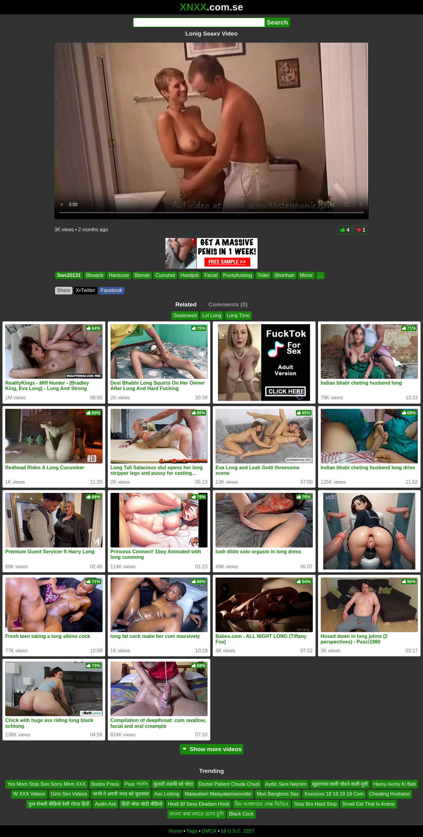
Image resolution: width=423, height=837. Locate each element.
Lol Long (211, 315)
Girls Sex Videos (69, 794)
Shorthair (284, 275)
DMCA (209, 831)
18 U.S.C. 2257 (237, 831)
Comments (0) (228, 304)
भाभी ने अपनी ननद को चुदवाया (121, 794)
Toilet (263, 275)
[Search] (199, 22)
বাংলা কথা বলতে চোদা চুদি (196, 813)
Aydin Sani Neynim (286, 784)
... (320, 275)
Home (175, 831)
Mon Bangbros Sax (278, 794)
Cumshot (165, 275)
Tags (192, 831)
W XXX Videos (29, 794)
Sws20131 (69, 275)
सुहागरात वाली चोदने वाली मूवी (340, 784)
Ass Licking (166, 794)
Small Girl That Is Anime (368, 803)
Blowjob (94, 275)
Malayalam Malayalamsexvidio (218, 794)
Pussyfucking (237, 275)
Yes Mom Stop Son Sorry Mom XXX (46, 784)
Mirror (306, 275)
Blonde (142, 275)
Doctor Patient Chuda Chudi (229, 784)
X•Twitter (85, 290)
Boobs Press (105, 784)
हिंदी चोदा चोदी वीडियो (142, 803)
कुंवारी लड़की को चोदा (173, 784)
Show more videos (211, 749)
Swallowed (185, 315)
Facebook (111, 290)
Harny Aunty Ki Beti (394, 784)
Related (185, 304)
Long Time (238, 315)
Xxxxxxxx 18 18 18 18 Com (334, 794)
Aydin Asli (105, 803)
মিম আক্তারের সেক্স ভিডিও (262, 803)
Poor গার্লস (136, 784)
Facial (211, 275)
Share (63, 290)
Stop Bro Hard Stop (315, 803)
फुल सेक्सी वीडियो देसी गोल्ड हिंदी (58, 803)
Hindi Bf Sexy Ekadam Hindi (198, 803)
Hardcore (119, 275)
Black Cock (241, 813)
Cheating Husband (389, 794)
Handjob (189, 275)
